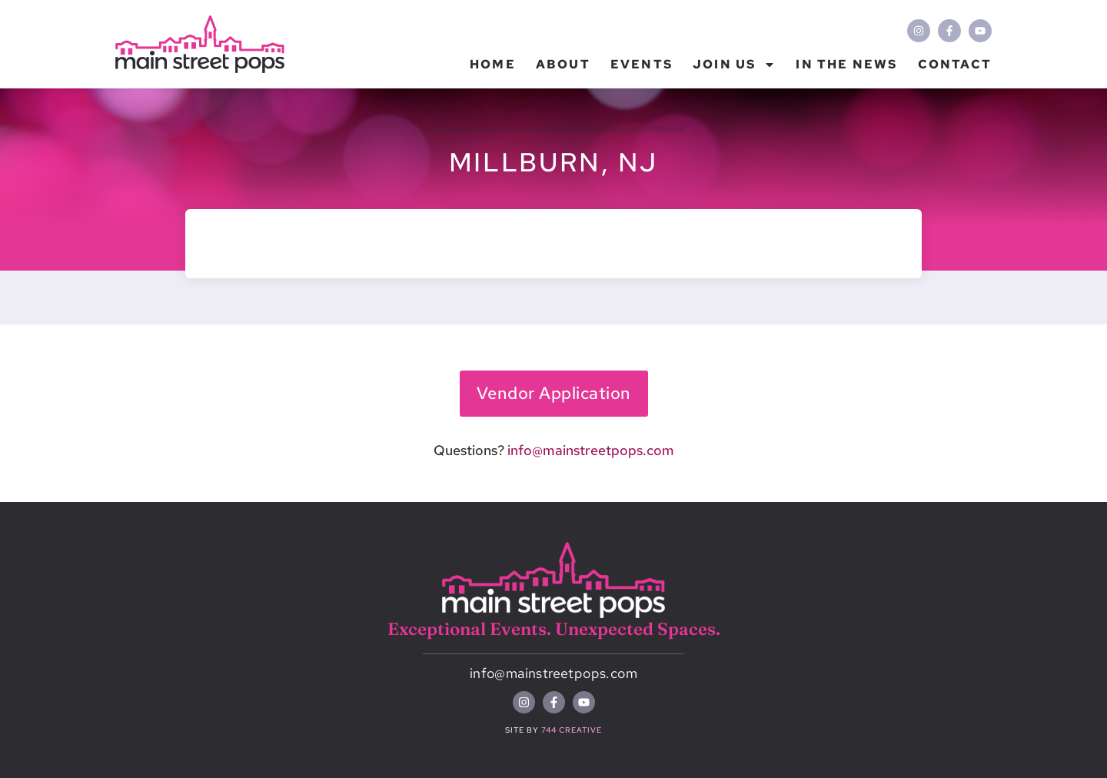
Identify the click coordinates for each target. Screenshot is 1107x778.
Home (493, 64)
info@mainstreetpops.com (590, 450)
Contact (955, 64)
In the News (846, 64)
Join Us (734, 64)
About (563, 64)
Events (641, 64)
